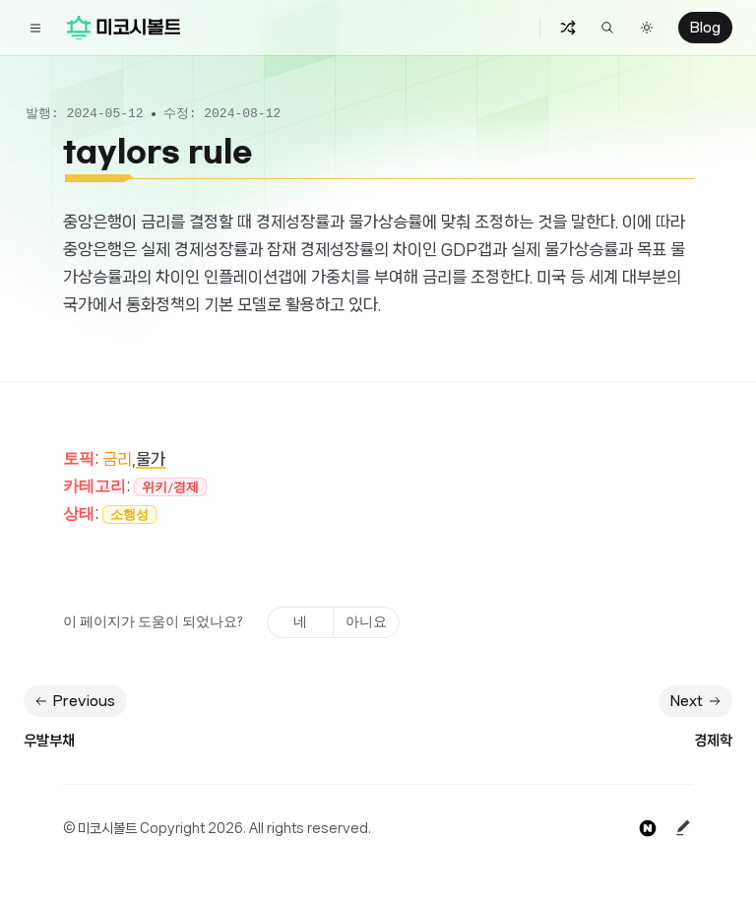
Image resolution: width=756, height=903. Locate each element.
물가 (150, 459)
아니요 (366, 621)
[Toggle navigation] (35, 27)
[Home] (123, 27)
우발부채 (49, 740)
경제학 (713, 740)
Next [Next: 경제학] (697, 701)
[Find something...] (607, 27)
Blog (705, 27)
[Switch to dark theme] (647, 27)
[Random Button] (568, 27)
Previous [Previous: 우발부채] (73, 701)
